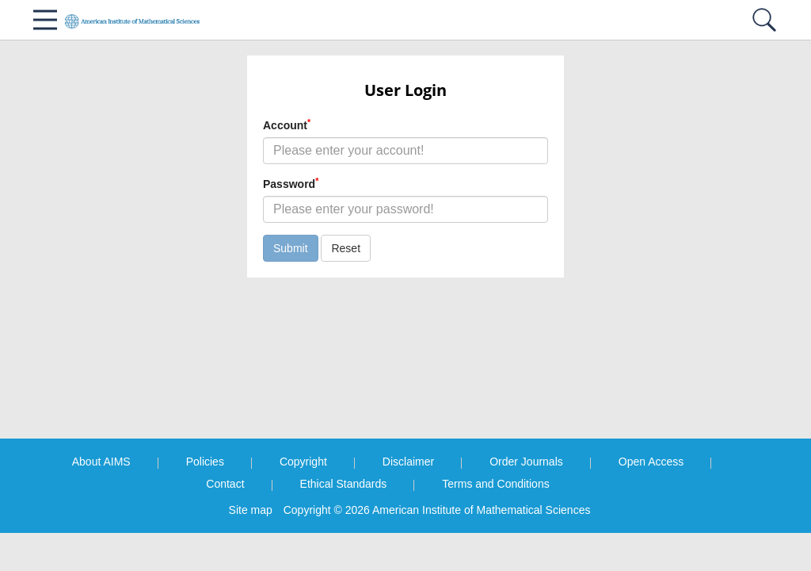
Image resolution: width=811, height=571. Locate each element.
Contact (225, 483)
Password (290, 183)
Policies (205, 461)
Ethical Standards (343, 483)
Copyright (303, 461)
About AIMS (101, 461)
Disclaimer (408, 461)
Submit (290, 248)
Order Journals (526, 461)
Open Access (651, 461)
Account (286, 124)
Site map (250, 510)
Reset (345, 248)
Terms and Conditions (495, 483)
